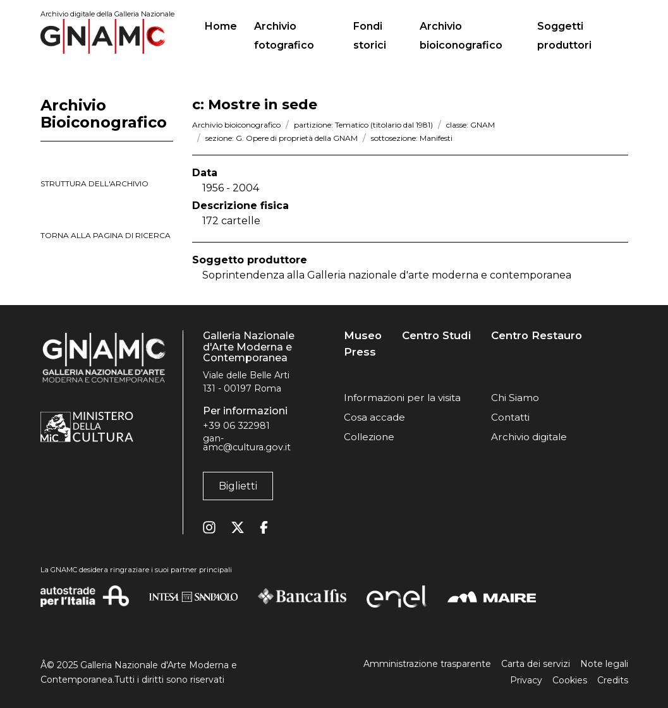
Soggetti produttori (564, 35)
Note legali (604, 663)
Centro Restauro (536, 335)
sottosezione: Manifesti (411, 138)
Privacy (526, 680)
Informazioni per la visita (402, 398)
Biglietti (238, 486)
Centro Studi (436, 335)
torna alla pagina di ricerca (105, 235)
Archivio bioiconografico (461, 35)
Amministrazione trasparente (427, 663)
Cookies (569, 680)
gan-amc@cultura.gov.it (247, 443)
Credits (612, 680)
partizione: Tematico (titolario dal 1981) (363, 124)
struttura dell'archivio (94, 183)
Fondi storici (369, 35)
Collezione (369, 437)
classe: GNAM (470, 124)
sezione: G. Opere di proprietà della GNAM (281, 138)
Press (360, 352)
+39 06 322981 (236, 425)
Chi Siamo (515, 398)
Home (226, 24)
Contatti (510, 417)
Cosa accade (374, 417)
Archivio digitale (529, 437)
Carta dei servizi (535, 663)
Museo (363, 335)
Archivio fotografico (284, 35)
